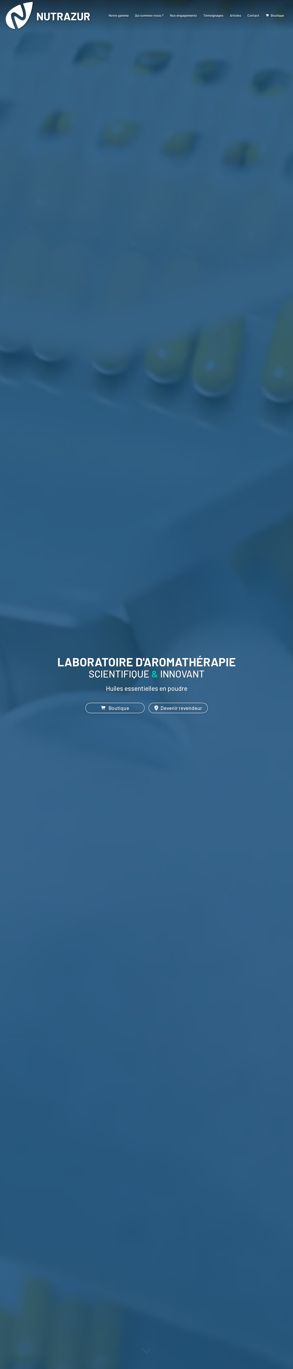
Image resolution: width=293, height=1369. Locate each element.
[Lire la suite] (146, 1352)
